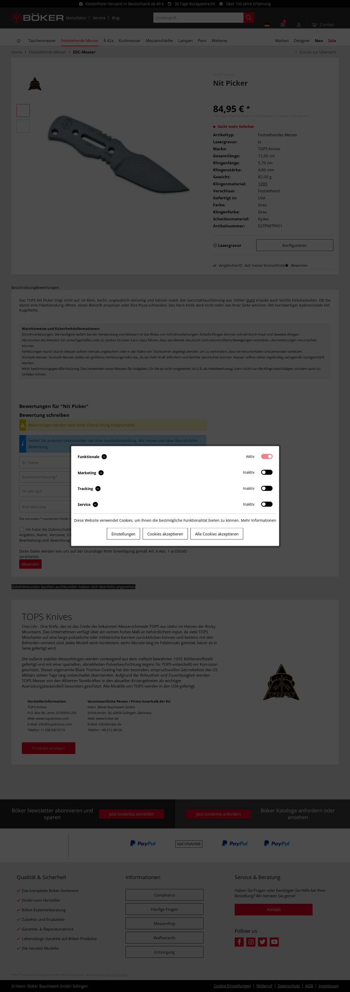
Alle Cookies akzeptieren (217, 533)
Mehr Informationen (258, 520)
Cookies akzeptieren (165, 533)
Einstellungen (123, 533)
